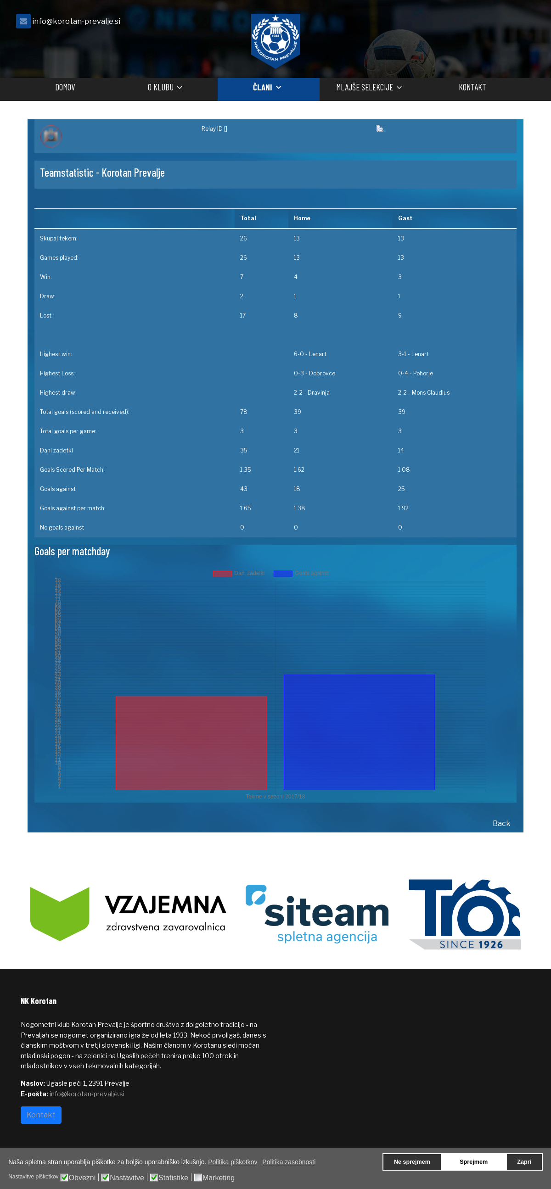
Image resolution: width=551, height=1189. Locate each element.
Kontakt (472, 87)
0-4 (403, 373)
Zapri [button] (524, 1162)
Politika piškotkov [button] (232, 1162)
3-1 (402, 354)
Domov (65, 87)
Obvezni (82, 1178)
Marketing (218, 1178)
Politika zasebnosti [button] (288, 1162)
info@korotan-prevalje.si (76, 21)
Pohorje (423, 373)
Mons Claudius (431, 392)
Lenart (317, 354)
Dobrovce (322, 373)
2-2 (298, 392)
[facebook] (518, 23)
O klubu (161, 87)
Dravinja (319, 392)
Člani (262, 87)
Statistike (173, 1178)
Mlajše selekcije (364, 87)
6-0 (299, 354)
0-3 (299, 373)
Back (502, 823)
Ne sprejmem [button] (412, 1162)
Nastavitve (127, 1178)
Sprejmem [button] (474, 1162)
